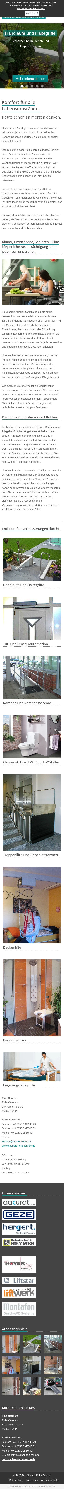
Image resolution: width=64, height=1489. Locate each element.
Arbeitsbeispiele (49, 1480)
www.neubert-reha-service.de (18, 1145)
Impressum (32, 1480)
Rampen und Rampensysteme (27, 703)
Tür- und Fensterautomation (25, 644)
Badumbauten (14, 1040)
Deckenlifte (12, 947)
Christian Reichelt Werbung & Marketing (33, 1486)
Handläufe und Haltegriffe (23, 585)
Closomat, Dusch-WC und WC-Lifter (31, 762)
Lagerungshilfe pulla (19, 1085)
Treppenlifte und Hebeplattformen (30, 854)
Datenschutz (16, 1480)
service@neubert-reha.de (16, 1141)
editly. (54, 1486)
